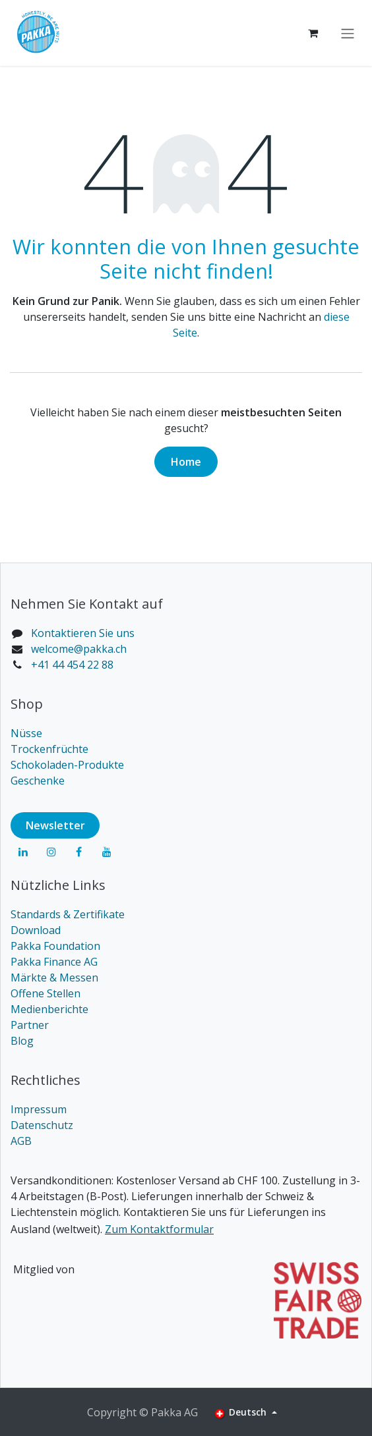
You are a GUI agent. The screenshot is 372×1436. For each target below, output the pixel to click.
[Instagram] (51, 851)
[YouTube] (106, 851)
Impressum (39, 1109)
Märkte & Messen (54, 977)
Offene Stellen (45, 993)
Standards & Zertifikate (68, 914)
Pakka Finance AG (54, 961)
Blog (22, 1041)
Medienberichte (49, 1009)
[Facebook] (79, 851)
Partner (30, 1025)
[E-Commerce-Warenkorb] (312, 33)
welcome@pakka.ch (79, 649)
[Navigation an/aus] (347, 33)
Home (186, 462)
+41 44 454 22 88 (72, 664)
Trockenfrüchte (49, 749)
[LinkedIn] (23, 851)
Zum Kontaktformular (159, 1229)
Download (36, 930)
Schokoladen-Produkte (67, 765)
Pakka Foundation (55, 946)
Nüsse (26, 733)
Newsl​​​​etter (55, 825)
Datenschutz (42, 1125)
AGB (21, 1141)
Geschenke (38, 780)
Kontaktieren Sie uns (83, 633)
